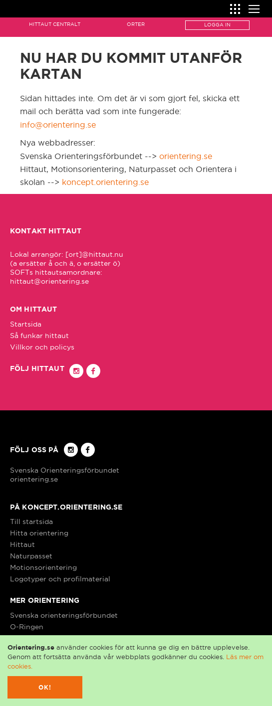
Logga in (217, 24)
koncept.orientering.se (105, 181)
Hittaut (22, 544)
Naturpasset (31, 556)
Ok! (45, 687)
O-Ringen (26, 627)
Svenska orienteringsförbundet (64, 615)
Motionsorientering (43, 567)
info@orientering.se (58, 124)
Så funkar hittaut (39, 336)
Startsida (25, 324)
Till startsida (31, 522)
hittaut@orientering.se (49, 281)
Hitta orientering (39, 533)
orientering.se (185, 156)
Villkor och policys (42, 347)
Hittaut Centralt (54, 24)
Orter (136, 24)
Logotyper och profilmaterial (60, 579)
